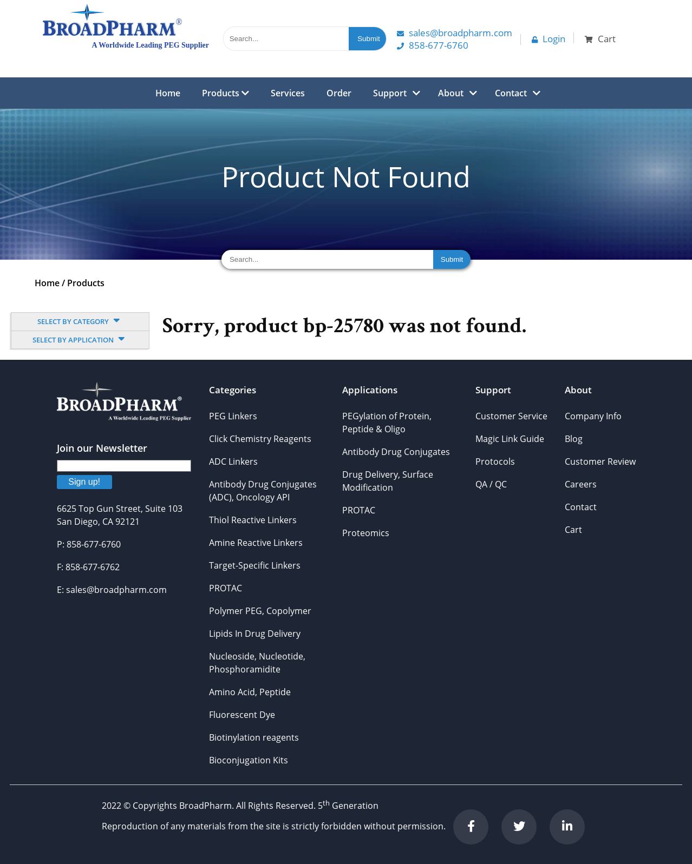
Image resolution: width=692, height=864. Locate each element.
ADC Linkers (233, 461)
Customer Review (600, 461)
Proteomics (365, 533)
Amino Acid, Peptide (250, 692)
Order (339, 93)
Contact (511, 93)
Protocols (495, 461)
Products (225, 93)
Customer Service (511, 416)
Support (390, 93)
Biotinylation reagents (254, 737)
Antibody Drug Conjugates (396, 452)
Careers (581, 484)
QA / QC (491, 484)
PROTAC (225, 588)
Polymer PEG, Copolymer (260, 611)
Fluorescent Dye (242, 715)
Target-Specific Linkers (255, 565)
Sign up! (84, 481)
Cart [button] (600, 38)
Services (288, 93)
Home (167, 93)
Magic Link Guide (509, 439)
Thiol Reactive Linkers (253, 520)
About (450, 93)
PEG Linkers (233, 416)
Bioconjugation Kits (248, 760)
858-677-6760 (432, 45)
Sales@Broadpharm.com (454, 33)
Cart (573, 530)
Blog (574, 439)
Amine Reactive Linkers (256, 543)
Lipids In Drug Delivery (255, 633)
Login (548, 38)
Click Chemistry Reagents (260, 439)
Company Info (593, 416)
